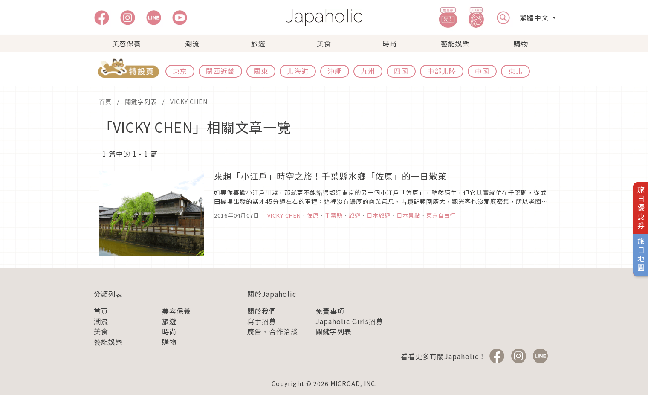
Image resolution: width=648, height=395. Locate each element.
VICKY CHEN (189, 101)
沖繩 (334, 71)
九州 (368, 71)
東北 (515, 71)
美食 (324, 43)
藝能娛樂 (455, 43)
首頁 (105, 101)
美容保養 (126, 43)
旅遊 (258, 43)
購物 (521, 43)
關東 (261, 71)
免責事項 (329, 311)
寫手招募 (261, 321)
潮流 (192, 43)
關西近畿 (220, 71)
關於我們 (261, 311)
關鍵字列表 (141, 101)
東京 (180, 71)
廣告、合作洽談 (272, 331)
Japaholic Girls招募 (349, 321)
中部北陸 (441, 71)
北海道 (298, 71)
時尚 (389, 43)
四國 (401, 71)
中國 (482, 71)
